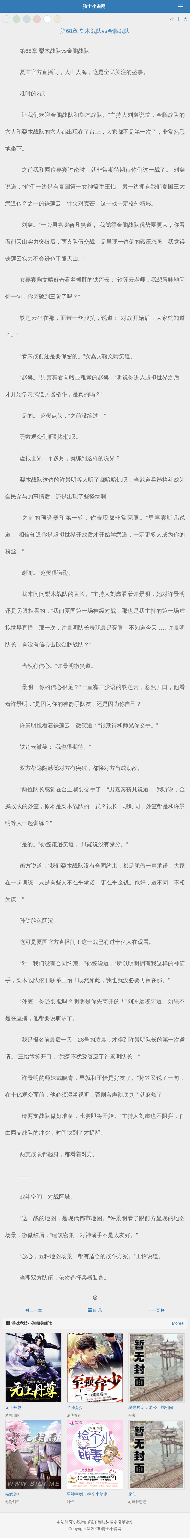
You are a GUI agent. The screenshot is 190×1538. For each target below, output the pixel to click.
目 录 (95, 1310)
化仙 (132, 1494)
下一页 (156, 1310)
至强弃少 (75, 1407)
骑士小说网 (94, 6)
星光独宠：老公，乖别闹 (150, 1407)
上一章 (33, 1310)
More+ (178, 1323)
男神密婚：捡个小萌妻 (87, 1494)
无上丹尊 (13, 1407)
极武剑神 (13, 1494)
